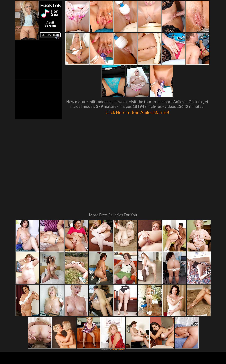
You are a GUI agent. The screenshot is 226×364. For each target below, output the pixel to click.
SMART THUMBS (118, 306)
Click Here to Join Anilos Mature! (137, 112)
